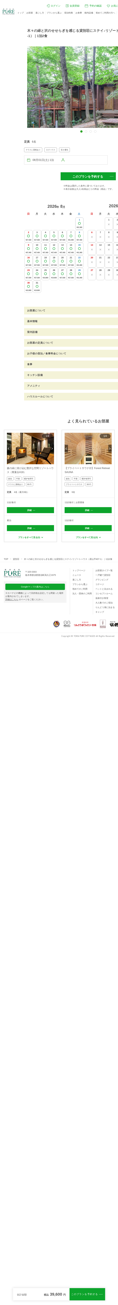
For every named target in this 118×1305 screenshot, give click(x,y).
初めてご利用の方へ (105, 13)
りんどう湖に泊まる (105, 607)
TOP (6, 559)
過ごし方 (39, 13)
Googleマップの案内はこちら (35, 586)
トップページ (78, 570)
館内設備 (89, 13)
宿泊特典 (68, 13)
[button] (81, 131)
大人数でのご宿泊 (104, 602)
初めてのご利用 (79, 589)
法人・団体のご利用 (82, 593)
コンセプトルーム (104, 593)
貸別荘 (16, 559)
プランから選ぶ (54, 13)
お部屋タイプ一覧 (104, 570)
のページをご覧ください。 (25, 599)
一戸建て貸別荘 (102, 575)
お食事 (78, 13)
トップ (20, 13)
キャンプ (99, 612)
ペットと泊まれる (104, 589)
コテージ (99, 584)
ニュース (76, 575)
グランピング (101, 579)
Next (52, 448)
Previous (8, 448)
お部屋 (29, 13)
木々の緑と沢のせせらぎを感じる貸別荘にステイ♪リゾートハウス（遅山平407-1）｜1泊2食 (68, 559)
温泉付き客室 (101, 598)
